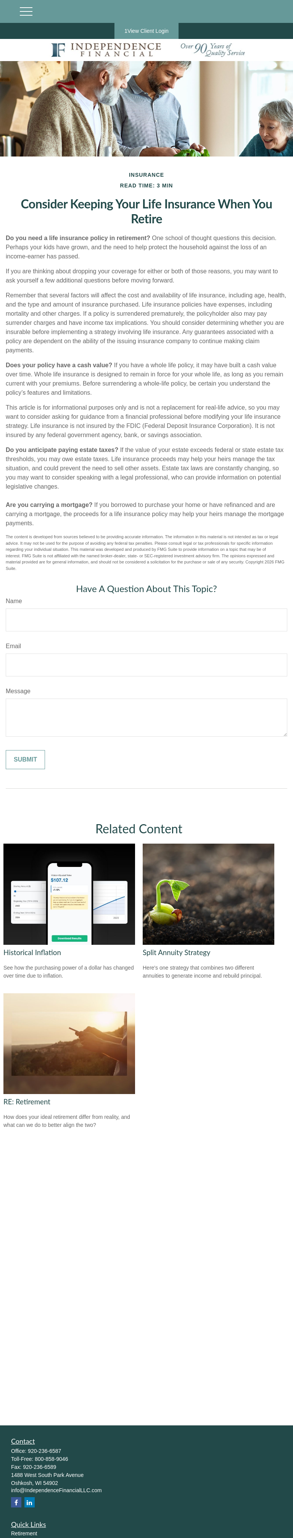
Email (13, 646)
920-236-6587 (44, 1451)
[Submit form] (25, 759)
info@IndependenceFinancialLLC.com (56, 1490)
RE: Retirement (26, 1101)
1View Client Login (146, 31)
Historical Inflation (32, 952)
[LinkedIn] (29, 1502)
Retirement (24, 1533)
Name (14, 601)
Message (18, 691)
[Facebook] (16, 1502)
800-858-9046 (51, 1459)
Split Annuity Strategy (176, 952)
